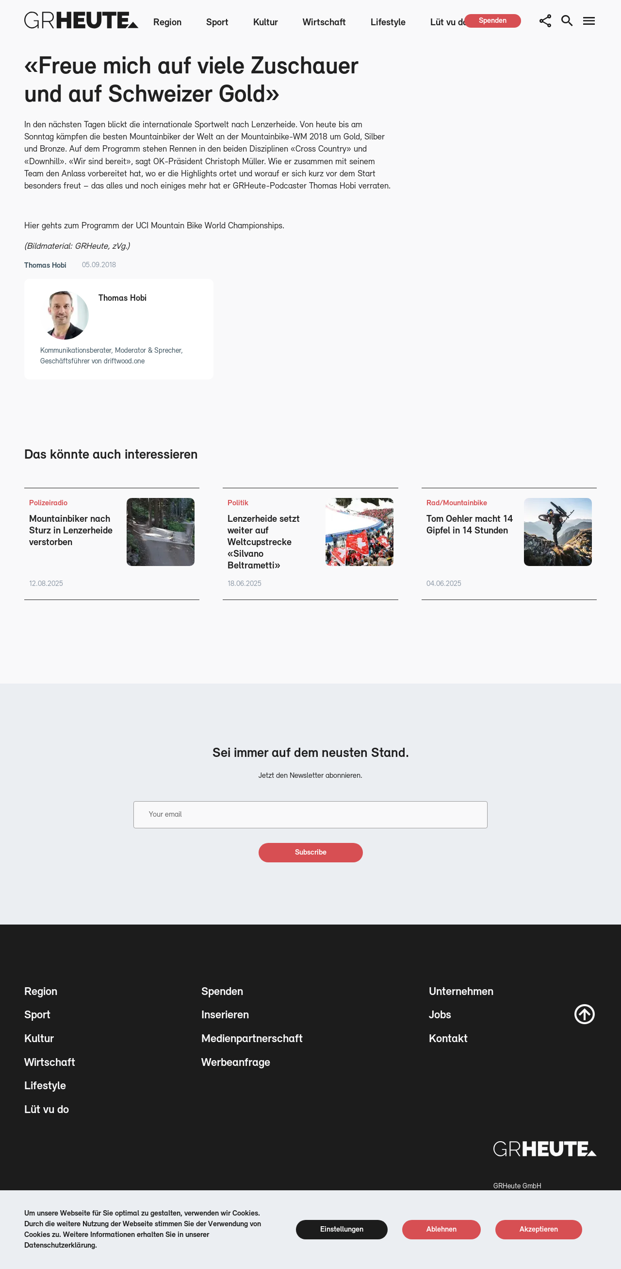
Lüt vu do (449, 23)
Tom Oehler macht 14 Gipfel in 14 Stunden (469, 525)
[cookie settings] (342, 1229)
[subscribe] (311, 852)
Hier (31, 226)
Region (167, 23)
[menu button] (589, 21)
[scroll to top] (584, 1014)
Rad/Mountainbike (456, 503)
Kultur (265, 23)
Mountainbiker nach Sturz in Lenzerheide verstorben (71, 531)
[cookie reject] (441, 1229)
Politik (238, 503)
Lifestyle (388, 23)
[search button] (567, 21)
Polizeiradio (48, 503)
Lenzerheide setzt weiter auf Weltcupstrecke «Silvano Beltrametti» (264, 542)
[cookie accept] (538, 1229)
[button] (545, 21)
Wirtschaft (324, 23)
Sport (217, 23)
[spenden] (492, 21)
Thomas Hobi (45, 266)
